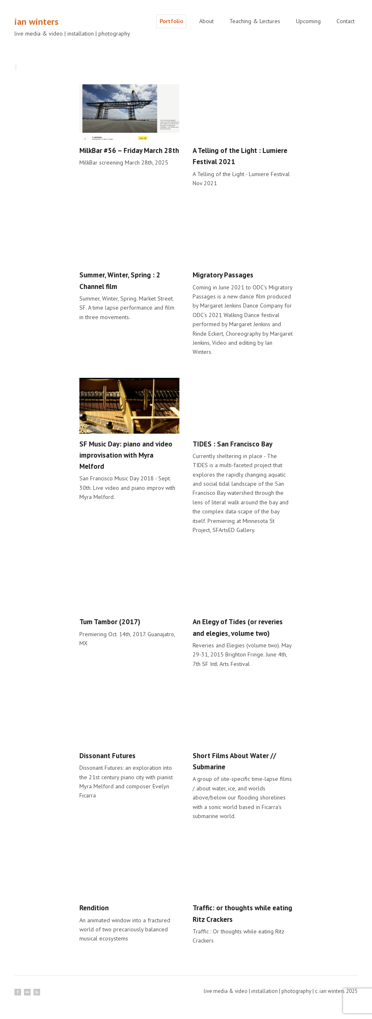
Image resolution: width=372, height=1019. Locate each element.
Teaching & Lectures (254, 21)
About (206, 21)
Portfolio (171, 21)
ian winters (36, 21)
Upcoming (308, 21)
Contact (345, 21)
